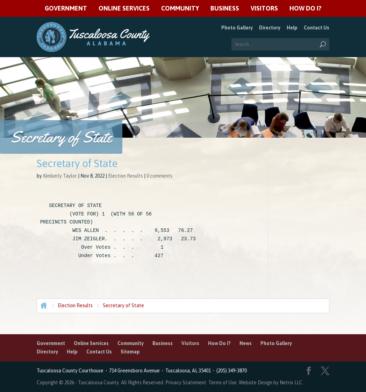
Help (292, 27)
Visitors (264, 8)
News (245, 343)
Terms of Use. (223, 382)
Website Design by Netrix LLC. (271, 382)
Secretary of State (123, 305)
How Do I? (305, 8)
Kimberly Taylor (60, 176)
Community (180, 8)
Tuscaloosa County (98, 382)
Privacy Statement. (186, 382)
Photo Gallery (237, 27)
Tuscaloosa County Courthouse (71, 370)
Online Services (124, 8)
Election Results (125, 176)
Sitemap (130, 352)
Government (66, 8)
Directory (269, 27)
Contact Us (316, 27)
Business (224, 8)
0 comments (159, 176)
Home (43, 305)
